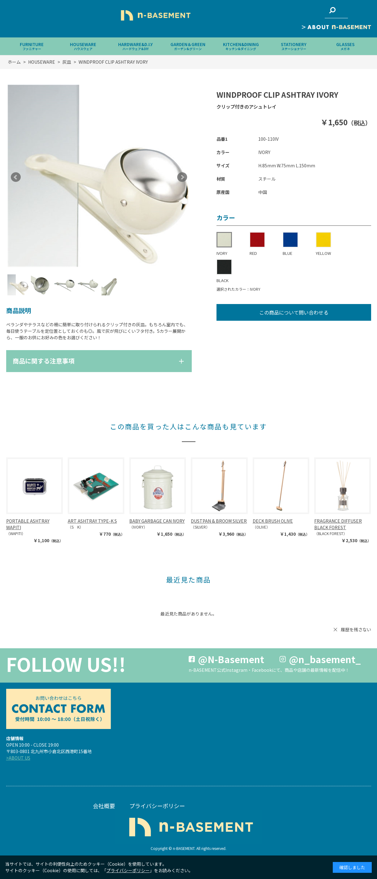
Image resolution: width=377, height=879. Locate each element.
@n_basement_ (325, 659)
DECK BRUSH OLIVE (273, 521)
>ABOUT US (18, 758)
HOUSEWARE (83, 46)
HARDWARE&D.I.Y (135, 46)
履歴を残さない (356, 629)
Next (182, 177)
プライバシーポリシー (157, 806)
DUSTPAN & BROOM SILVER (219, 521)
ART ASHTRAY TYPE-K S (92, 521)
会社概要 (104, 806)
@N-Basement (231, 659)
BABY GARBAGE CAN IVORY (157, 521)
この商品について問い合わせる (293, 312)
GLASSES (345, 46)
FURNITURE (32, 46)
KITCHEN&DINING (241, 46)
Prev (16, 177)
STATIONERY (293, 46)
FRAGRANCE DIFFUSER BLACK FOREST (338, 524)
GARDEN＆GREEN (187, 46)
